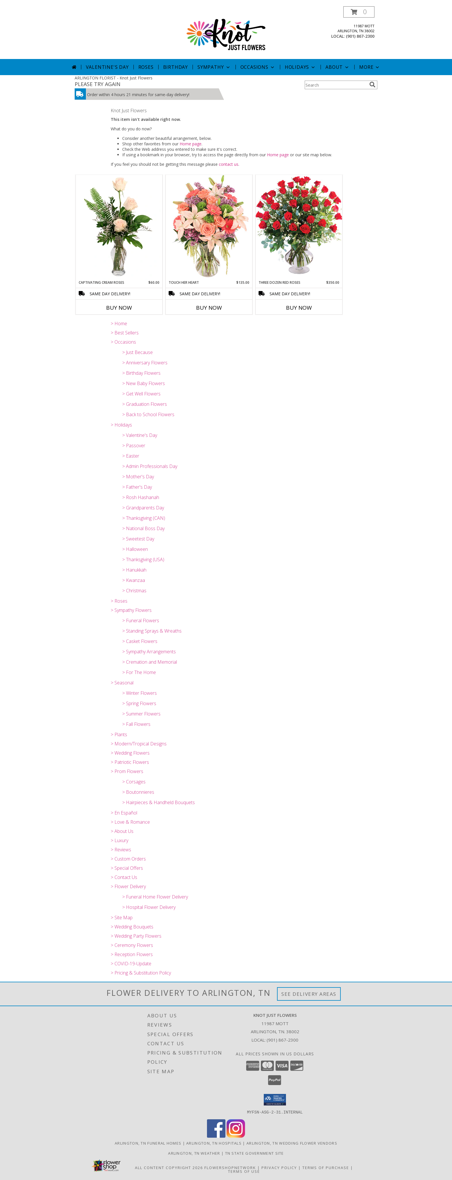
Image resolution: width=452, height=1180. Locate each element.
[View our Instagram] (236, 1136)
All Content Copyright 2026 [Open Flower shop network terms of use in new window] (169, 1167)
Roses (146, 67)
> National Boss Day (143, 528)
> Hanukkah (134, 570)
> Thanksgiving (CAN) (143, 518)
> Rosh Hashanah (140, 497)
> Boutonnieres (138, 792)
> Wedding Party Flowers (136, 936)
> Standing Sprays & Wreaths (152, 631)
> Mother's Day (138, 476)
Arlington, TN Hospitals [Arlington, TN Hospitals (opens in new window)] (214, 1142)
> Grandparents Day (143, 508)
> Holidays (121, 425)
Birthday (175, 67)
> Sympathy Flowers (131, 610)
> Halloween (135, 549)
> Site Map (122, 917)
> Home (119, 323)
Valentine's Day (107, 67)
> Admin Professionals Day (149, 466)
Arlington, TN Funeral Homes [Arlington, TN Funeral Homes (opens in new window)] (148, 1142)
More (369, 67)
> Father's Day (137, 487)
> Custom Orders (128, 859)
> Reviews (121, 849)
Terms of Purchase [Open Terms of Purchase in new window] (325, 1167)
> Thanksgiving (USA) (143, 559)
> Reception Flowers (132, 954)
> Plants (119, 734)
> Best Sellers (125, 333)
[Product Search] (336, 85)
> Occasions (123, 342)
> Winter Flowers (139, 693)
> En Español (124, 813)
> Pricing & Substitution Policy (141, 973)
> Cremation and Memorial (149, 662)
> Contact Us (124, 877)
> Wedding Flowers (130, 753)
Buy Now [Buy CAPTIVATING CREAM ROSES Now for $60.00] (119, 307)
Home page (190, 143)
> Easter (130, 456)
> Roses (119, 601)
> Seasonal (122, 683)
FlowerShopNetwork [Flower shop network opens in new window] (230, 1167)
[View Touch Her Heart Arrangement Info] (209, 227)
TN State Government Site (254, 1153)
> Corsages (134, 782)
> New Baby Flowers (143, 383)
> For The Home (139, 672)
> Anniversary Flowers (144, 362)
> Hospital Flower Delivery (149, 907)
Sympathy (214, 67)
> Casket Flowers (139, 641)
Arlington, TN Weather (194, 1153)
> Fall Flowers (136, 724)
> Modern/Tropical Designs (139, 744)
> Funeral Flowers (140, 620)
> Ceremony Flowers (132, 945)
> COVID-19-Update (131, 963)
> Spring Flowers (139, 703)
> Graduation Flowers (144, 404)
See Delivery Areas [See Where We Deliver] (308, 994)
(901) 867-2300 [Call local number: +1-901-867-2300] (360, 36)
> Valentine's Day (139, 435)
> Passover (133, 445)
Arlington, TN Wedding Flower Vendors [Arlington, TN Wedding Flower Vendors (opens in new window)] (291, 1142)
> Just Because (137, 352)
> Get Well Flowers (141, 394)
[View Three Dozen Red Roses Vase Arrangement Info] (299, 227)
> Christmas (134, 590)
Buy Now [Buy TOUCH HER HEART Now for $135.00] (209, 307)
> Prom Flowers (127, 771)
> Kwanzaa (133, 580)
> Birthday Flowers (141, 373)
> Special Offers (127, 868)
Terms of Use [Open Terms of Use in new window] (244, 1171)
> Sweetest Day (138, 539)
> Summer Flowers (141, 714)
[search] (372, 84)
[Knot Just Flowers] (226, 32)
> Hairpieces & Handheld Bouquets (158, 802)
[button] (358, 12)
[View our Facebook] (216, 1136)
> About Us (122, 831)
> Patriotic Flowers (130, 762)
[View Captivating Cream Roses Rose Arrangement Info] (119, 227)
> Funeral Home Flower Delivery (155, 897)
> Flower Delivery (128, 886)
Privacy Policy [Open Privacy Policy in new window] (279, 1167)
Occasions (257, 67)
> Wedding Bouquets (132, 927)
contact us (228, 164)
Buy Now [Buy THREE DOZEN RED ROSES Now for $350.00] (299, 307)
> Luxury (119, 840)
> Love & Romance (130, 822)
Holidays (300, 67)
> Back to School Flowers (148, 414)
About (337, 67)
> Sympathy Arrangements (149, 651)
